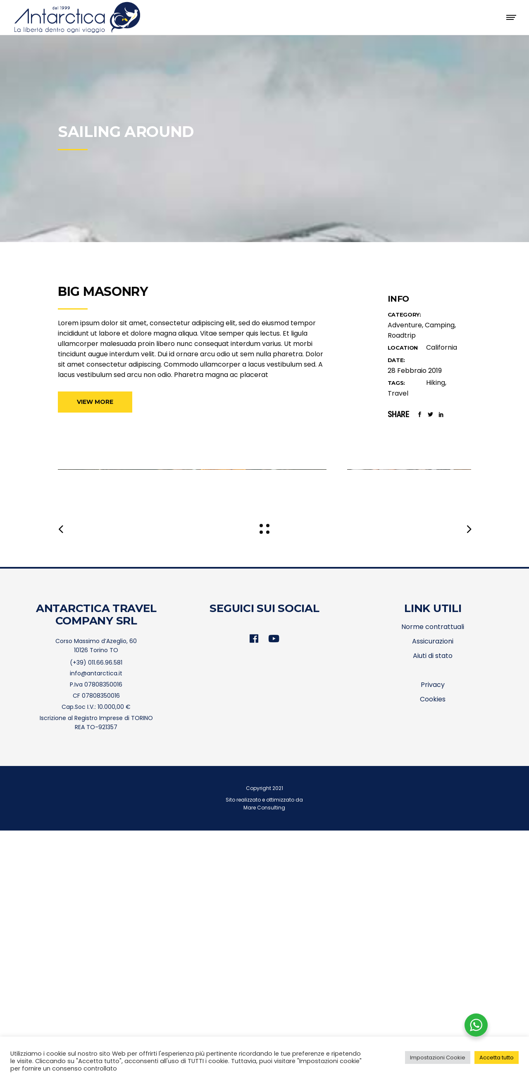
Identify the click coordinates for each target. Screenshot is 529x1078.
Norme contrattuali (432, 874)
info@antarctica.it (96, 921)
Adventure (405, 325)
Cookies (433, 946)
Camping (440, 325)
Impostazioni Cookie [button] (437, 1057)
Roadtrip (402, 335)
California (441, 347)
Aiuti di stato (433, 903)
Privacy (433, 932)
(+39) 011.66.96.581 (96, 910)
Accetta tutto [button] (496, 1057)
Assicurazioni (432, 888)
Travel (398, 393)
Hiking (435, 382)
